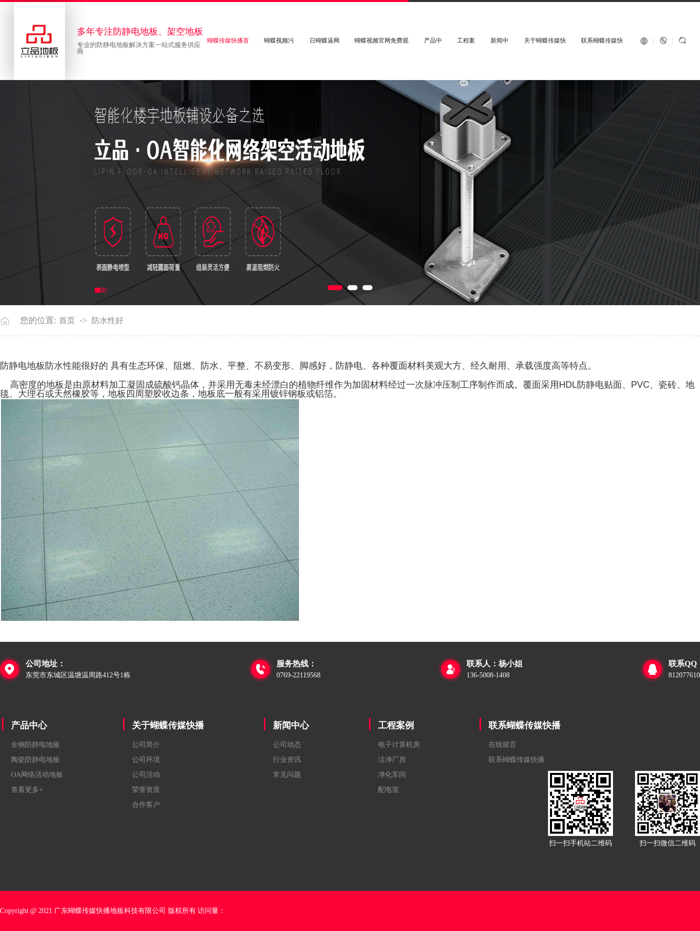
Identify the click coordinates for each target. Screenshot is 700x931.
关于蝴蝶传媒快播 (168, 725)
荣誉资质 (146, 789)
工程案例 (396, 725)
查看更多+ (27, 789)
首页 (67, 321)
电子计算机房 (399, 744)
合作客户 (146, 804)
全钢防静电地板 (35, 744)
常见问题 (287, 774)
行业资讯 (287, 759)
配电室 (388, 789)
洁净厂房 (392, 759)
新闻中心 (291, 725)
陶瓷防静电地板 (35, 759)
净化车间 (392, 774)
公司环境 (146, 759)
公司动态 (287, 744)
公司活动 (146, 774)
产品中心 (29, 725)
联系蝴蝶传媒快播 (524, 725)
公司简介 (146, 744)
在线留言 (502, 744)
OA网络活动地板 (37, 774)
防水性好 (108, 321)
